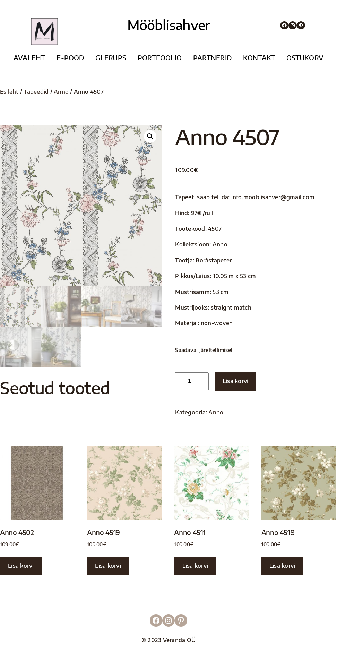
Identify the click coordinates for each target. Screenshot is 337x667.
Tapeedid (36, 91)
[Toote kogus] (192, 381)
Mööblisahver (168, 25)
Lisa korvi (235, 381)
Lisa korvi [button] (21, 565)
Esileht (9, 91)
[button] (150, 136)
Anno (61, 91)
